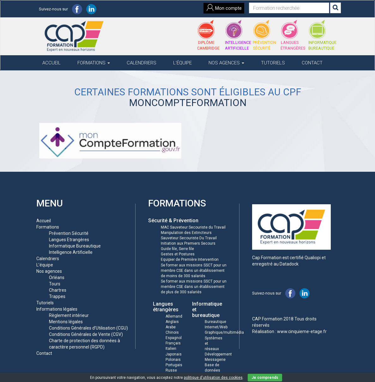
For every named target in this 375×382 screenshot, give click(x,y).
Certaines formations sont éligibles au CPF (187, 92)
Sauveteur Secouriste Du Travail (189, 238)
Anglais (172, 321)
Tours (54, 283)
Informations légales (56, 309)
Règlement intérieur (69, 315)
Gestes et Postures (178, 254)
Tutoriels (273, 63)
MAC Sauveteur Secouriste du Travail (193, 227)
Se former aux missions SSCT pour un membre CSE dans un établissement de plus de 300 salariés (194, 286)
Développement (218, 354)
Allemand (174, 316)
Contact (312, 63)
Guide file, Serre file (177, 249)
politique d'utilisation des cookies (213, 377)
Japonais (174, 354)
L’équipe (182, 63)
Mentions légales (66, 321)
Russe (171, 370)
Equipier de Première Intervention (190, 259)
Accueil (51, 63)
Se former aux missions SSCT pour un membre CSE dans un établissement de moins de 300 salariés (194, 270)
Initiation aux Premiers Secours (188, 243)
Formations (93, 63)
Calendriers (141, 63)
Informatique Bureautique (75, 245)
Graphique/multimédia (224, 332)
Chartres (57, 290)
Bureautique (215, 321)
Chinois (172, 332)
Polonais (173, 359)
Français (173, 343)
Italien (171, 348)
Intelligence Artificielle (71, 252)
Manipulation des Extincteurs (186, 232)
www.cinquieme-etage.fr (302, 331)
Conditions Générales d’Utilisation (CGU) (88, 328)
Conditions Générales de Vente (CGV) (86, 334)
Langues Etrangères (69, 239)
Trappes (57, 296)
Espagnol (174, 338)
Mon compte (224, 7)
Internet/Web (216, 327)
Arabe (171, 327)
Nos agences (226, 63)
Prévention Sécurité (68, 233)
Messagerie (215, 359)
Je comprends (264, 377)
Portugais (174, 365)
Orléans (56, 277)
